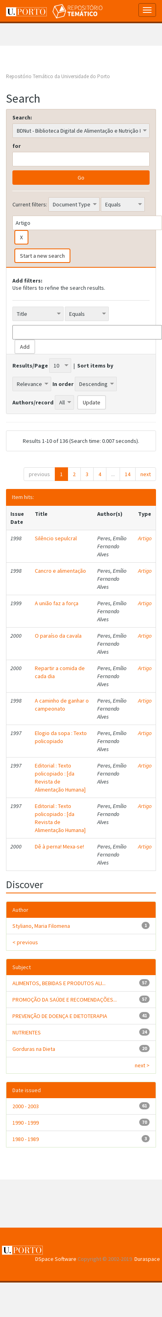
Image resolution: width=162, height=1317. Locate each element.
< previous (25, 942)
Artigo (145, 538)
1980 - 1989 (25, 1139)
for (16, 145)
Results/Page (30, 365)
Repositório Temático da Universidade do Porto (58, 76)
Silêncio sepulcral (56, 538)
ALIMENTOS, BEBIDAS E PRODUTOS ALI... (59, 983)
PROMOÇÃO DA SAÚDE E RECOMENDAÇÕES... (64, 999)
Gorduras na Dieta (33, 1048)
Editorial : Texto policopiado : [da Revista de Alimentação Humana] (60, 777)
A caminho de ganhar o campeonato (62, 704)
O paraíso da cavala (58, 635)
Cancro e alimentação (60, 570)
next (145, 474)
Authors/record (33, 402)
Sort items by (95, 365)
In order (63, 384)
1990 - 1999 (25, 1122)
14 (127, 474)
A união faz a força (56, 603)
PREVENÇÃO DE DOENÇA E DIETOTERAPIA (59, 1016)
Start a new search (42, 255)
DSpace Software (55, 1258)
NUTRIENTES (26, 1032)
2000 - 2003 (25, 1106)
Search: (22, 117)
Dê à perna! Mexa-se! (59, 846)
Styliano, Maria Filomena (41, 925)
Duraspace (147, 1258)
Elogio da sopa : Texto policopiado (61, 737)
